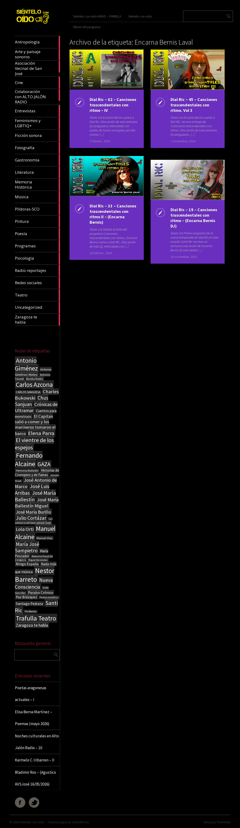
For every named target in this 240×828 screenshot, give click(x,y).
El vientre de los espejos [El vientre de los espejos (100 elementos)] (34, 443)
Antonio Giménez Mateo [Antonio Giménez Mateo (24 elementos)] (33, 372)
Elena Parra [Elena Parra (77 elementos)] (41, 433)
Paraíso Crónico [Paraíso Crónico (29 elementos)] (40, 592)
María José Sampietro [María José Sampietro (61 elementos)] (27, 547)
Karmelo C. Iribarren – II (34, 760)
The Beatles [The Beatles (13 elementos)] (31, 611)
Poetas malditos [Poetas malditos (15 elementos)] (48, 597)
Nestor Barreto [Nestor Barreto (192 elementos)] (34, 575)
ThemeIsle (223, 822)
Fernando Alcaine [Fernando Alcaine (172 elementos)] (29, 459)
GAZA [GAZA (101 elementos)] (44, 464)
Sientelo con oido (32, 822)
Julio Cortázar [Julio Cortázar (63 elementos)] (31, 518)
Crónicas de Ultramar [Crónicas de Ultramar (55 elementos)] (36, 407)
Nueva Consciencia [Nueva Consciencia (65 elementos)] (34, 583)
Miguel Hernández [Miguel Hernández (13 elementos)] (38, 560)
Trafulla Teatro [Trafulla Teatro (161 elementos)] (36, 618)
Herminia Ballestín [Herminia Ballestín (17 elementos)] (27, 470)
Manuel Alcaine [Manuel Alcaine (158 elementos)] (35, 532)
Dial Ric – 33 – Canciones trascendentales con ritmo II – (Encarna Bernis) (113, 214)
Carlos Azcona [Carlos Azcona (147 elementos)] (34, 384)
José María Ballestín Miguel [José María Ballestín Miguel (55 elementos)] (37, 503)
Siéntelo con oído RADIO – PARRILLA (97, 16)
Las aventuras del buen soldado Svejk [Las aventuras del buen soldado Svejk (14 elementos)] (33, 520)
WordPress (81, 822)
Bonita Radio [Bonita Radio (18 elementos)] (34, 378)
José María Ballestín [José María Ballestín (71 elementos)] (35, 496)
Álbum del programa (86, 27)
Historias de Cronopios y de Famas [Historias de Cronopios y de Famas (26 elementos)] (37, 472)
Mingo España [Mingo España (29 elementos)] (27, 564)
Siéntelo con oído (140, 16)
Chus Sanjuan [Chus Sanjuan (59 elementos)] (31, 401)
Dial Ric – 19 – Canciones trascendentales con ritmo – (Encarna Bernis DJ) (193, 218)
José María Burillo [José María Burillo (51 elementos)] (33, 512)
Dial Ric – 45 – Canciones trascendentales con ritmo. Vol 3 (193, 105)
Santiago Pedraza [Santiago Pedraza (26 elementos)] (29, 603)
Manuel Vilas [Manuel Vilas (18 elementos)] (44, 538)
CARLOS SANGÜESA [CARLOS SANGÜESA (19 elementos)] (28, 392)
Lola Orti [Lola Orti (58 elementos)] (25, 529)
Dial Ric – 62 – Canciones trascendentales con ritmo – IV (113, 105)
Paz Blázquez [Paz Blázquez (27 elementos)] (26, 597)
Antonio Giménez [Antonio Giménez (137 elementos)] (26, 364)
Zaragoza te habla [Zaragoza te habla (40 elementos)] (32, 625)
